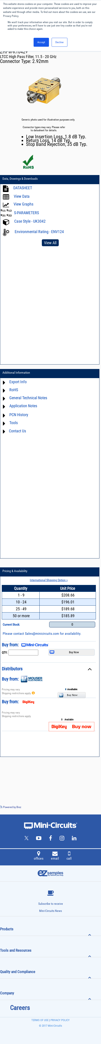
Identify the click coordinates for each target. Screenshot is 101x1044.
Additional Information (16, 372)
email (55, 856)
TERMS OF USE (39, 1020)
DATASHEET (22, 188)
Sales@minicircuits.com (42, 633)
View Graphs (23, 204)
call (69, 856)
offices (38, 856)
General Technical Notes (28, 398)
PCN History (18, 415)
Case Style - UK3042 (30, 221)
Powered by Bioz (10, 807)
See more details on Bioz (87, 806)
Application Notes (23, 406)
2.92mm (40, 61)
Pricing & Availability (14, 571)
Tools (13, 423)
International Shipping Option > (49, 580)
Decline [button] (59, 42)
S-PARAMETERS (26, 212)
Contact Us (17, 431)
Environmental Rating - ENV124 (39, 231)
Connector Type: (16, 61)
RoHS (13, 390)
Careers (20, 1008)
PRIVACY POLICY (60, 1020)
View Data (22, 196)
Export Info (18, 382)
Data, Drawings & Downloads (20, 178)
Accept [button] (41, 42)
